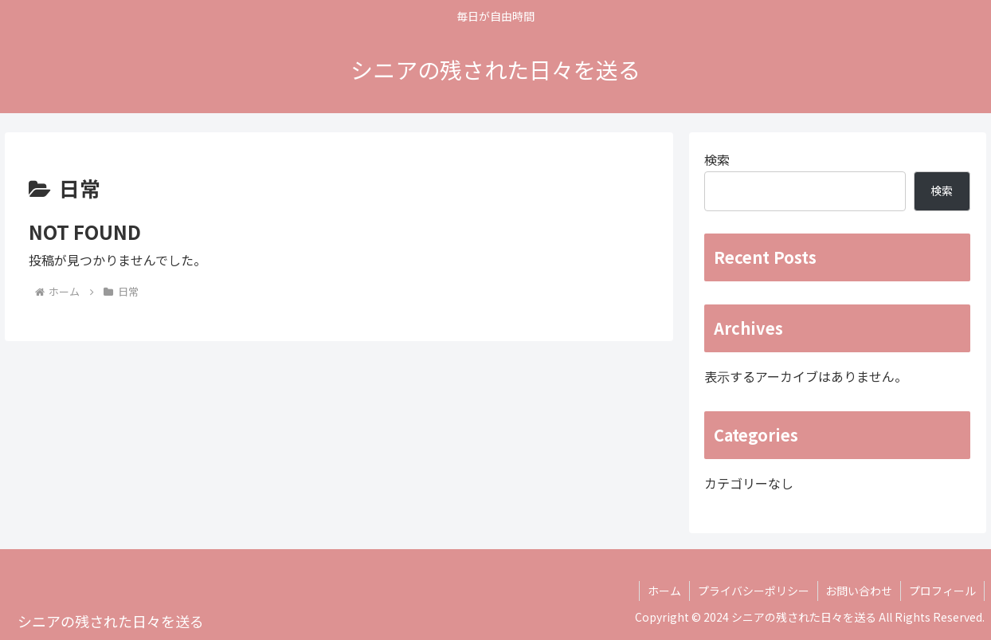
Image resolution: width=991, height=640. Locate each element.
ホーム (663, 591)
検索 (717, 159)
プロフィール (942, 591)
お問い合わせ (858, 591)
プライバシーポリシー (753, 591)
